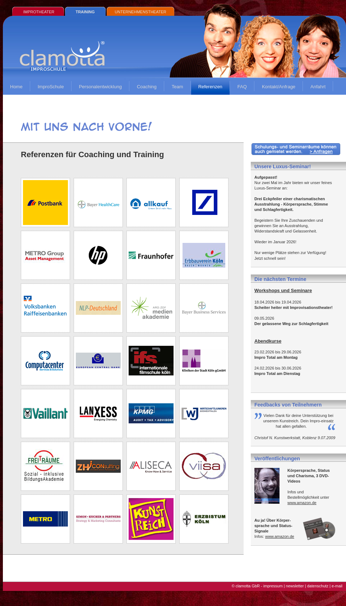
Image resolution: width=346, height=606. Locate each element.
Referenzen (210, 86)
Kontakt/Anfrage (278, 86)
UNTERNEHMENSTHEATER (140, 12)
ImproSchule (51, 86)
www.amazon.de (302, 503)
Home (16, 86)
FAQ (242, 86)
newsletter (295, 586)
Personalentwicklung (100, 86)
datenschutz (317, 586)
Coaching (147, 86)
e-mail (337, 586)
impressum (273, 586)
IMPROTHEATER (39, 12)
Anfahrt (318, 86)
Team (177, 86)
